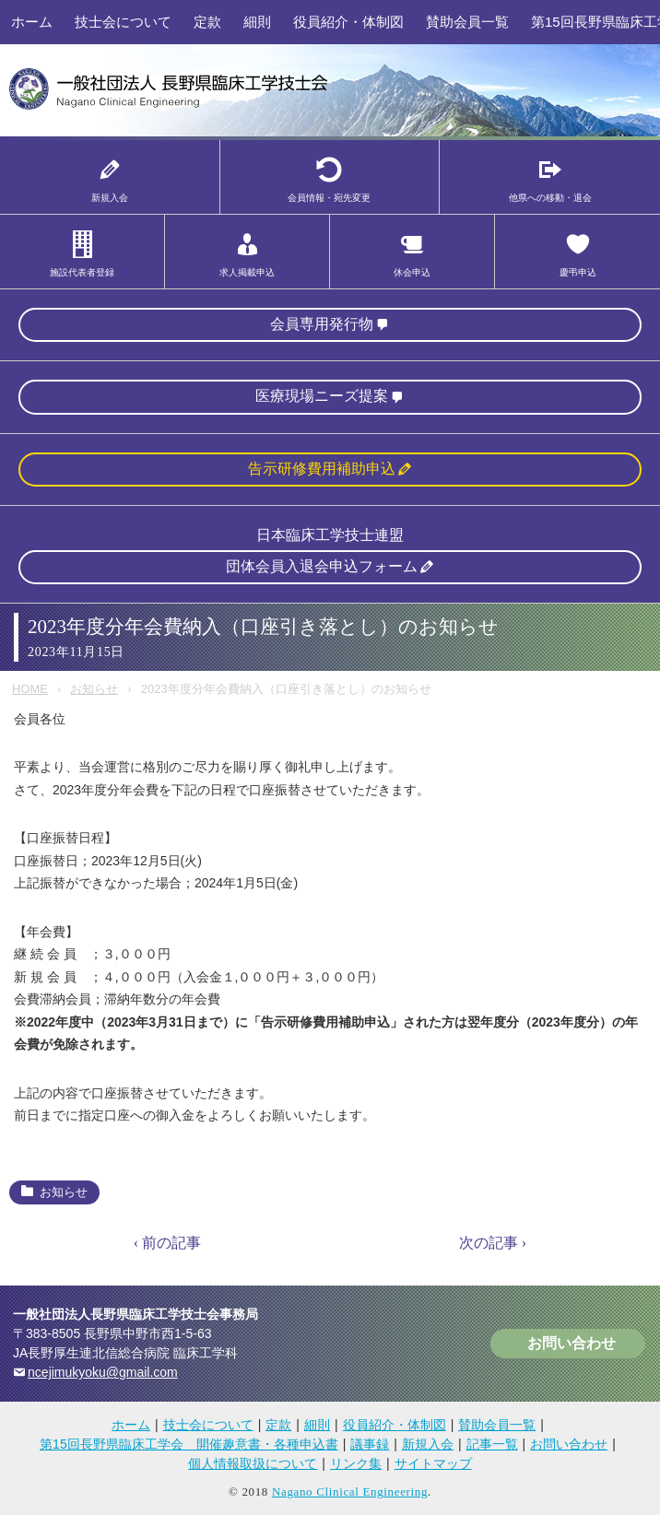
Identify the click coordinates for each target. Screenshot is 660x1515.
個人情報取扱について (252, 1463)
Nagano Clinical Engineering (350, 1491)
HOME (30, 689)
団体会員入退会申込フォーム (322, 566)
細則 (257, 21)
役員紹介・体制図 (348, 21)
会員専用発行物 (321, 324)
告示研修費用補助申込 (321, 468)
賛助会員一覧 (467, 21)
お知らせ (94, 689)
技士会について (123, 21)
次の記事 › (492, 1243)
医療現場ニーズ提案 (321, 396)
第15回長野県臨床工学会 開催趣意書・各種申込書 (189, 1444)
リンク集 (356, 1463)
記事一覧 (492, 1444)
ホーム (32, 21)
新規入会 (428, 1444)
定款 (207, 21)
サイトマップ (433, 1463)
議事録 (369, 1444)
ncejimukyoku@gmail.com (103, 1372)
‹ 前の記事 (167, 1243)
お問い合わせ (571, 1343)
